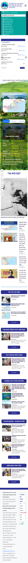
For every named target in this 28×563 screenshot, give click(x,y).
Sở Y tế (5, 11)
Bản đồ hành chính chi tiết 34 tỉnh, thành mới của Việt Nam (23, 260)
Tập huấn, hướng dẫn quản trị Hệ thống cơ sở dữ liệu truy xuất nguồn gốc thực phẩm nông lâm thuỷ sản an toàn (19, 387)
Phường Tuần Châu (8, 29)
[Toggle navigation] (25, 5)
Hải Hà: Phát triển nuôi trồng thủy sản (19, 436)
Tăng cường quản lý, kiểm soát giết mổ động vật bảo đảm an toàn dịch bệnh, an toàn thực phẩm (17, 335)
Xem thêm (22, 72)
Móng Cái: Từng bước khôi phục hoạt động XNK (18, 425)
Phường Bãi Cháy (7, 23)
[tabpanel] (14, 144)
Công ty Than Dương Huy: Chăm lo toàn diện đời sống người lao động (19, 470)
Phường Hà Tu (7, 18)
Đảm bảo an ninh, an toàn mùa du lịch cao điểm (18, 402)
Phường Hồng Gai (7, 26)
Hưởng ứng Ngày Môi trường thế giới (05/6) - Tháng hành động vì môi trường (18, 395)
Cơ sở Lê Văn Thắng (7, 53)
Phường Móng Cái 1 (8, 32)
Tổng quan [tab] (6, 121)
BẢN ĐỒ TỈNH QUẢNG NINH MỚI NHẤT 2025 (18, 304)
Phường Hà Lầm (7, 24)
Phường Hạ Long (7, 28)
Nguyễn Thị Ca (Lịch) (7, 66)
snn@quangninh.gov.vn (9, 551)
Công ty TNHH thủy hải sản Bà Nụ (10, 57)
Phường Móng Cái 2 (8, 31)
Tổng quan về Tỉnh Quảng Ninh (13, 159)
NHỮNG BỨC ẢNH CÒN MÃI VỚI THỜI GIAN (12, 217)
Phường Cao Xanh (8, 19)
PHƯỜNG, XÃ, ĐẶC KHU (8, 15)
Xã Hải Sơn (6, 34)
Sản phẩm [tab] (22, 121)
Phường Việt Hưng (8, 21)
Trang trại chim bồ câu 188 (8, 49)
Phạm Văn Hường (6, 62)
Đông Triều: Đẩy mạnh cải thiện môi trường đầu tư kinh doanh (18, 446)
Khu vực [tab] (14, 121)
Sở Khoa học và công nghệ (10, 12)
